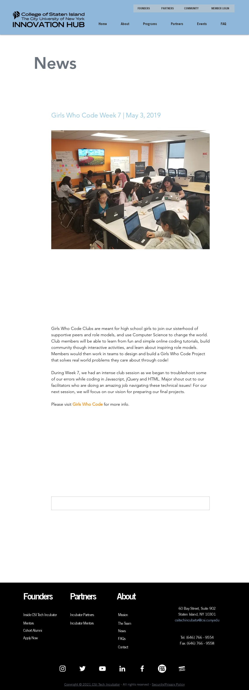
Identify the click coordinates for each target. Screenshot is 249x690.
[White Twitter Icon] (82, 668)
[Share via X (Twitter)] (65, 426)
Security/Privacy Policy (168, 684)
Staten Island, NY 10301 (197, 614)
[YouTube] (102, 668)
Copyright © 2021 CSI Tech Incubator (92, 684)
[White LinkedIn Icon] (122, 668)
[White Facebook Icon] (142, 668)
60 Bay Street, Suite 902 (197, 608)
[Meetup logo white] (182, 668)
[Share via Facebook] (53, 426)
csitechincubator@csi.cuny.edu (197, 620)
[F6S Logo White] (162, 668)
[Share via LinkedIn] (76, 426)
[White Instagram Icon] (63, 668)
